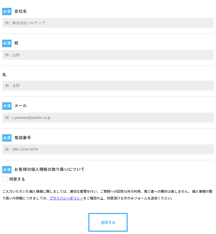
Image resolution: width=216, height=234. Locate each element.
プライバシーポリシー (66, 198)
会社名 (20, 11)
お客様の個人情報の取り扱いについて (49, 169)
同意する (17, 179)
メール (20, 105)
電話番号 (22, 137)
